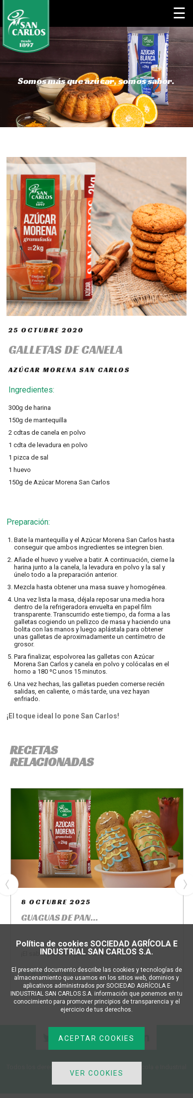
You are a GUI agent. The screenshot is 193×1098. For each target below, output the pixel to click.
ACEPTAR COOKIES (96, 1038)
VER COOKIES (97, 1073)
